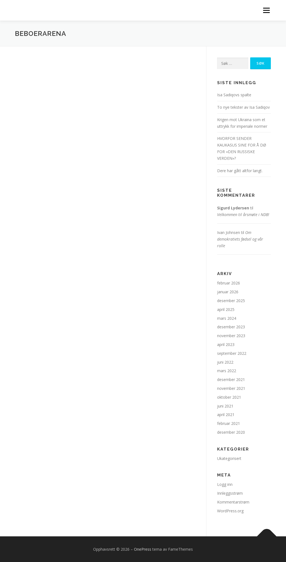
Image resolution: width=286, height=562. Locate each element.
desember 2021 (231, 379)
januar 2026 (227, 291)
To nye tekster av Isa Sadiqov (243, 107)
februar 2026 (228, 283)
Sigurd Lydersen (233, 208)
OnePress (142, 549)
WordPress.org (230, 510)
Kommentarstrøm (233, 502)
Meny (266, 10)
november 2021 (231, 388)
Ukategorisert (229, 458)
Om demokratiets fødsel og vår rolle (240, 239)
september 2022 (231, 353)
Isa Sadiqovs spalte (234, 94)
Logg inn (225, 484)
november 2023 (231, 335)
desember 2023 (231, 326)
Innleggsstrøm (230, 493)
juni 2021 (225, 406)
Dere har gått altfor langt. (240, 170)
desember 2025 (231, 300)
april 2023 (225, 344)
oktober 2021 (229, 397)
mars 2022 (226, 370)
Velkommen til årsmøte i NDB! (243, 214)
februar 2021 (228, 423)
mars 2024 (226, 318)
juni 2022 (225, 362)
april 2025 (225, 309)
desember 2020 (231, 432)
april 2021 (225, 414)
